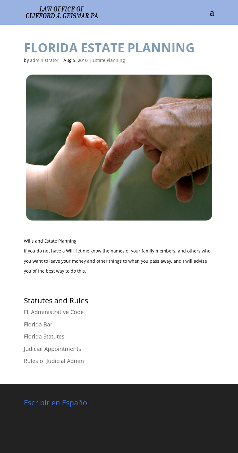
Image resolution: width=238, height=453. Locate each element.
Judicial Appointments (52, 348)
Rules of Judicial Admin (54, 361)
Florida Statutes (44, 336)
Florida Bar (38, 324)
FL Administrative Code (54, 312)
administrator (44, 60)
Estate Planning (109, 60)
